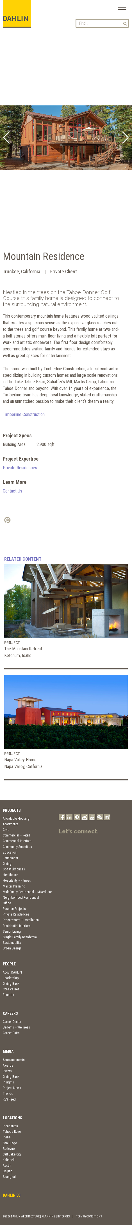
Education (10, 852)
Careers (10, 1013)
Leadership (11, 978)
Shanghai (9, 1177)
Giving (7, 864)
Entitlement (10, 858)
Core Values (11, 989)
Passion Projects (14, 909)
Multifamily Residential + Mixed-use (27, 892)
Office (7, 903)
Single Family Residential (20, 937)
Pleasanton (10, 1126)
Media (8, 1051)
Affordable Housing (16, 818)
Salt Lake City (12, 1154)
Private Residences (20, 467)
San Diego (10, 1143)
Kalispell (9, 1160)
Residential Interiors (17, 926)
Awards (8, 1065)
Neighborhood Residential (21, 898)
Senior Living (12, 931)
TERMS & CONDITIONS (89, 1216)
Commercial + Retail (16, 835)
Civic (6, 830)
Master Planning (14, 886)
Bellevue (9, 1149)
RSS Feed (9, 1099)
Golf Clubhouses (14, 869)
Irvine (6, 1137)
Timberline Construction (24, 414)
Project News (12, 1088)
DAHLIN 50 (11, 1195)
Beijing (8, 1171)
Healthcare (10, 875)
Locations (12, 1118)
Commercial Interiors (17, 841)
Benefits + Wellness (16, 1027)
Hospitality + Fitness (17, 880)
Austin (7, 1166)
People (9, 964)
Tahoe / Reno (12, 1132)
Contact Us (12, 491)
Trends (8, 1093)
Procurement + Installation (21, 920)
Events (7, 1071)
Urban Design (12, 948)
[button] (6, 137)
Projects (12, 810)
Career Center (12, 1022)
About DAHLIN (12, 972)
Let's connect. (79, 831)
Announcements (14, 1060)
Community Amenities (17, 847)
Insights (8, 1082)
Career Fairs (11, 1033)
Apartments (10, 824)
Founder (8, 995)
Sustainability (12, 943)
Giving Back (11, 984)
